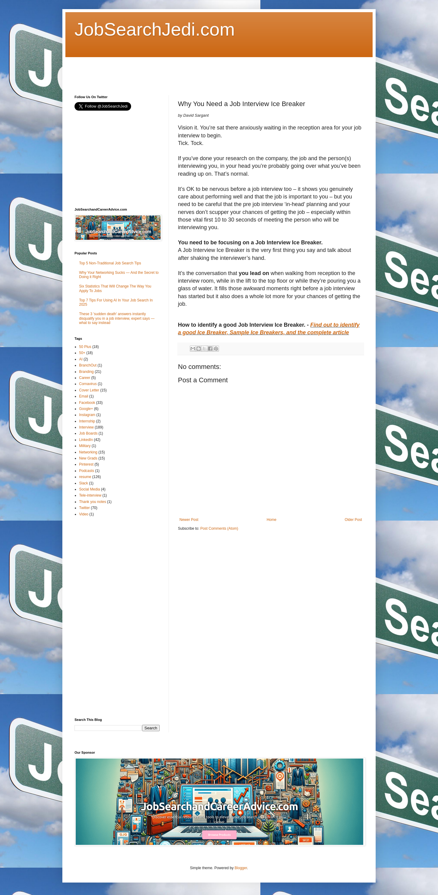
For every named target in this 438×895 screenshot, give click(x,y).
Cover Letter (89, 390)
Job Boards (88, 433)
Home (271, 520)
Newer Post (188, 520)
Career (84, 378)
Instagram (87, 415)
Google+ (86, 409)
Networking (88, 452)
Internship (87, 421)
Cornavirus (88, 384)
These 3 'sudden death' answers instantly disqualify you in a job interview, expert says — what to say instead (117, 318)
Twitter (84, 508)
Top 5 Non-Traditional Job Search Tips (110, 263)
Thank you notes (92, 502)
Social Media (89, 489)
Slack (83, 483)
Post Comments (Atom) (219, 528)
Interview (86, 427)
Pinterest (86, 464)
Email (83, 396)
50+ (82, 353)
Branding (86, 372)
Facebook (87, 403)
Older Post (353, 520)
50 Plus (85, 347)
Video (83, 514)
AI (80, 359)
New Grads (88, 458)
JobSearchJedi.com (155, 29)
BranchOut (87, 365)
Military (85, 446)
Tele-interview (90, 495)
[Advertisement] (185, 70)
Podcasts (86, 471)
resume (85, 477)
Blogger (241, 868)
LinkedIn (86, 440)
